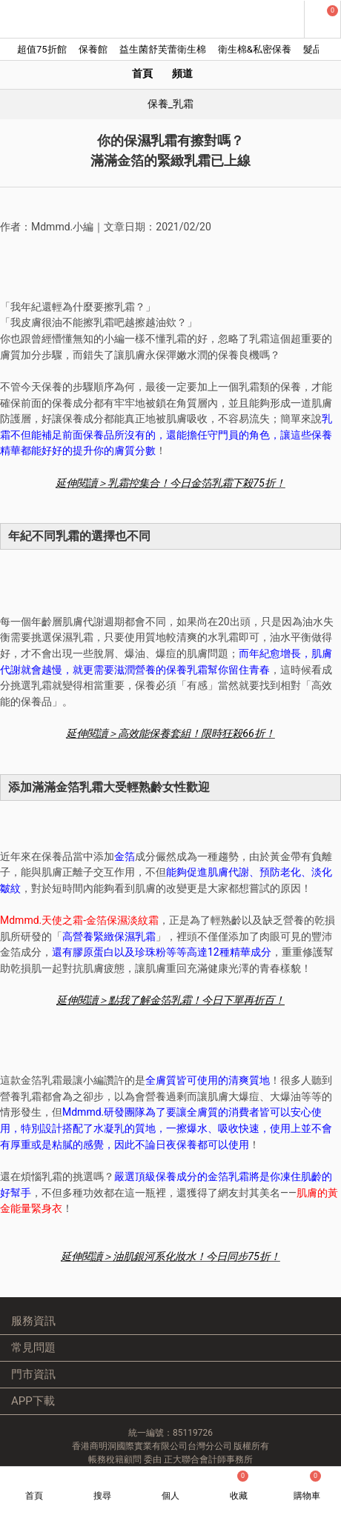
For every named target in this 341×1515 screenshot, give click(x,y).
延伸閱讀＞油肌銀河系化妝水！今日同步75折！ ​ (170, 1257)
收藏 (239, 1486)
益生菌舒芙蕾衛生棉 (162, 49)
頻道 (182, 73)
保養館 (93, 49)
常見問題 (33, 1347)
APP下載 (33, 1401)
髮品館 (317, 49)
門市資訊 (33, 1374)
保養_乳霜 (171, 104)
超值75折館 (42, 49)
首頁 (142, 73)
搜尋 (102, 1496)
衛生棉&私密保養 (254, 49)
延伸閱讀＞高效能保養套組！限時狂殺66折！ (170, 733)
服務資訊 (33, 1321)
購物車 (307, 1486)
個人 (170, 1496)
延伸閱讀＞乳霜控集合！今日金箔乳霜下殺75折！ (170, 483)
